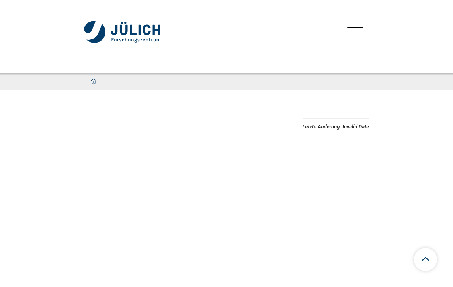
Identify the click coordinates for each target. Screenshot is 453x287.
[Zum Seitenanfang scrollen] (425, 259)
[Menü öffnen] (355, 32)
